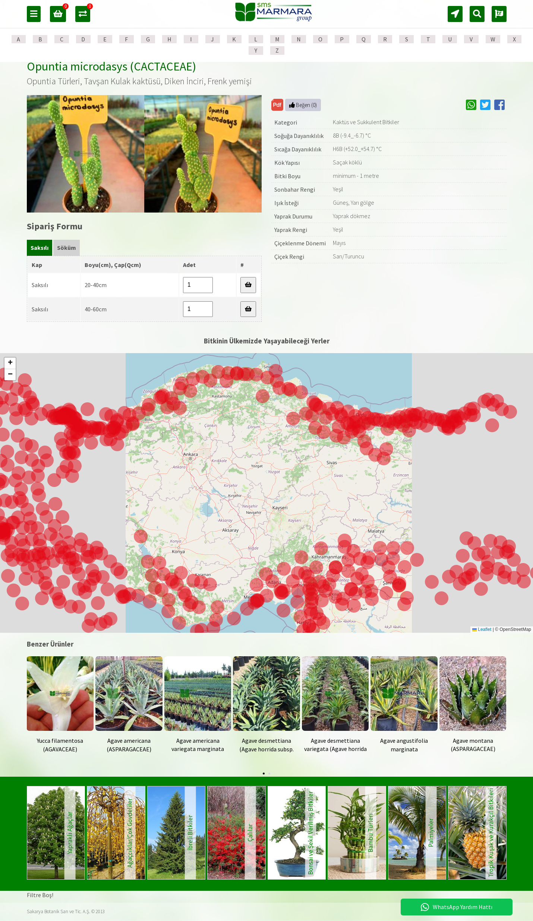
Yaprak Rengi (290, 229)
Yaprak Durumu (293, 216)
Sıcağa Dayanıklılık (297, 149)
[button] (282, 593)
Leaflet (481, 629)
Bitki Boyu (287, 176)
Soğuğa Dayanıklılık (299, 135)
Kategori (285, 122)
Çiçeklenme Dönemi (300, 243)
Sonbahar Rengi (294, 189)
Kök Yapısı (287, 162)
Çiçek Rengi (289, 256)
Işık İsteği (286, 203)
